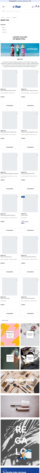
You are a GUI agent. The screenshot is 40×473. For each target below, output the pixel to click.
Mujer (3, 27)
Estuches (4, 32)
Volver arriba (5, 320)
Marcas (8, 17)
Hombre (4, 29)
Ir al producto (9, 105)
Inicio (3, 17)
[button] (38, 7)
